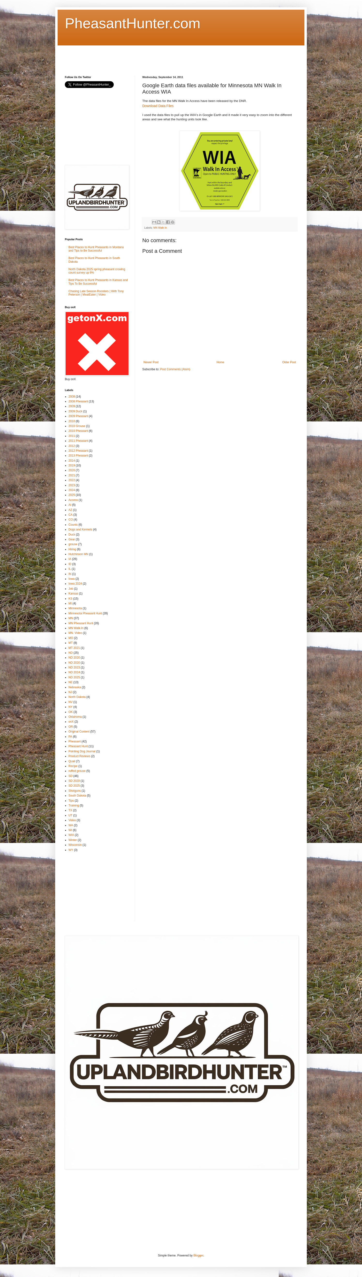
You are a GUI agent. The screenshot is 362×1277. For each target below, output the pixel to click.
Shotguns (74, 790)
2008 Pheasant (78, 401)
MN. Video (75, 633)
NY (70, 707)
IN (69, 574)
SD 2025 (74, 785)
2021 (71, 475)
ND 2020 (74, 657)
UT (70, 815)
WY (70, 850)
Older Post (289, 362)
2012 (71, 446)
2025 (71, 495)
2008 (71, 396)
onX (71, 721)
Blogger (198, 1255)
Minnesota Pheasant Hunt (85, 613)
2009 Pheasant (78, 416)
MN (70, 618)
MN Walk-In (160, 227)
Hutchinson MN (78, 554)
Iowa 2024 (75, 583)
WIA (71, 835)
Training (73, 805)
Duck (71, 534)
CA (70, 514)
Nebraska (74, 687)
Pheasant (74, 741)
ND (70, 652)
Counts (73, 524)
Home (220, 362)
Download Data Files (157, 106)
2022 (71, 480)
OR (70, 726)
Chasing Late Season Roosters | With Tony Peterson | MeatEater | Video (96, 293)
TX (70, 810)
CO (70, 519)
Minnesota (75, 608)
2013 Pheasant (78, 455)
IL (69, 569)
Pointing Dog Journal (81, 751)
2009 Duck (75, 411)
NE (70, 682)
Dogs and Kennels (80, 529)
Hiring (72, 549)
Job (70, 588)
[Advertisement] (153, 56)
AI (69, 505)
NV (70, 702)
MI (70, 603)
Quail (71, 761)
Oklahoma (75, 716)
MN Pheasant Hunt (80, 623)
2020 (71, 470)
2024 (71, 490)
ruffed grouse (77, 771)
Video (72, 820)
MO (70, 638)
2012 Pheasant (78, 450)
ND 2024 (74, 672)
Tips (71, 800)
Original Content (79, 731)
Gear (71, 539)
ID (69, 564)
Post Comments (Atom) (175, 369)
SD (70, 776)
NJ (70, 692)
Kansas (73, 593)
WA (70, 825)
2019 (71, 465)
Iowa (71, 578)
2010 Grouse (76, 426)
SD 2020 (74, 781)
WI (70, 830)
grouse (72, 544)
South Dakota (77, 795)
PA (70, 736)
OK (70, 712)
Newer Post (150, 362)
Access (73, 500)
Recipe (72, 766)
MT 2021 (74, 648)
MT (70, 643)
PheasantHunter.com (132, 23)
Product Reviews (79, 756)
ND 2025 (74, 677)
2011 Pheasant (78, 441)
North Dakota (77, 697)
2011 (71, 436)
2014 (71, 460)
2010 (71, 421)
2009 (71, 406)
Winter (72, 840)
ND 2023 (74, 667)
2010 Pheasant (78, 431)
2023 (71, 485)
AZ (70, 510)
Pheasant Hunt (78, 746)
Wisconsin (75, 845)
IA (69, 559)
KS (70, 598)
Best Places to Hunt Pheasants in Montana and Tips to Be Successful (96, 249)
